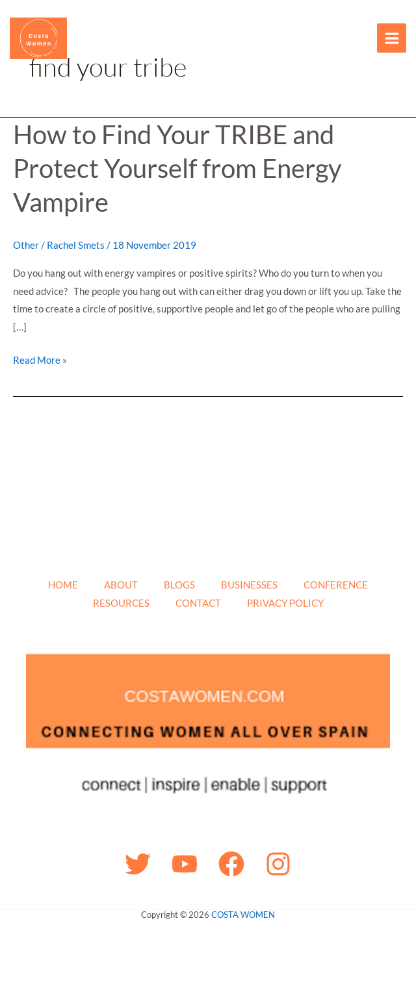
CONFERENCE (336, 584)
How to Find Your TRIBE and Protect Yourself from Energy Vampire (177, 168)
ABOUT (121, 584)
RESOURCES (121, 603)
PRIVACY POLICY (285, 603)
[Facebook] (231, 864)
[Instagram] (278, 864)
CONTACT (198, 603)
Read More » (40, 358)
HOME (63, 584)
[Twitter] (138, 864)
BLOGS (179, 584)
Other (26, 245)
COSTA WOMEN (243, 914)
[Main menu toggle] (391, 38)
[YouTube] (185, 864)
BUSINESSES (249, 584)
